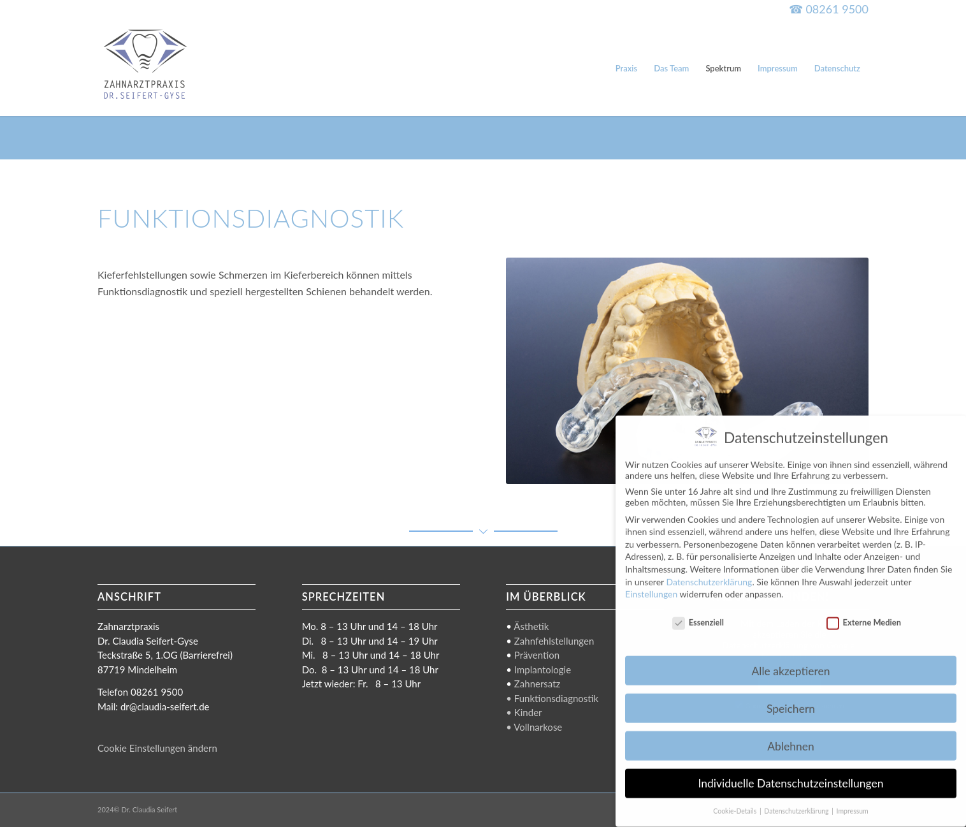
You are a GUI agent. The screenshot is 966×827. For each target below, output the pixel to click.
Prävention (536, 655)
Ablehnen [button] (790, 736)
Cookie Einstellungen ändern (157, 748)
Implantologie (542, 669)
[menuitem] (626, 68)
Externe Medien (863, 612)
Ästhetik (531, 626)
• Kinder (524, 712)
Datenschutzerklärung (709, 571)
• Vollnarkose (534, 727)
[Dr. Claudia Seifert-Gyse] (145, 68)
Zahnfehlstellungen (554, 641)
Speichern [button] (791, 698)
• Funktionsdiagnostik (552, 698)
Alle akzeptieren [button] (790, 661)
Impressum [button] (853, 801)
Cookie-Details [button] (735, 801)
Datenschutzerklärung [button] (797, 801)
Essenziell (698, 612)
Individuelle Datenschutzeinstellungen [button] (791, 773)
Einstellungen (651, 583)
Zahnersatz (537, 683)
